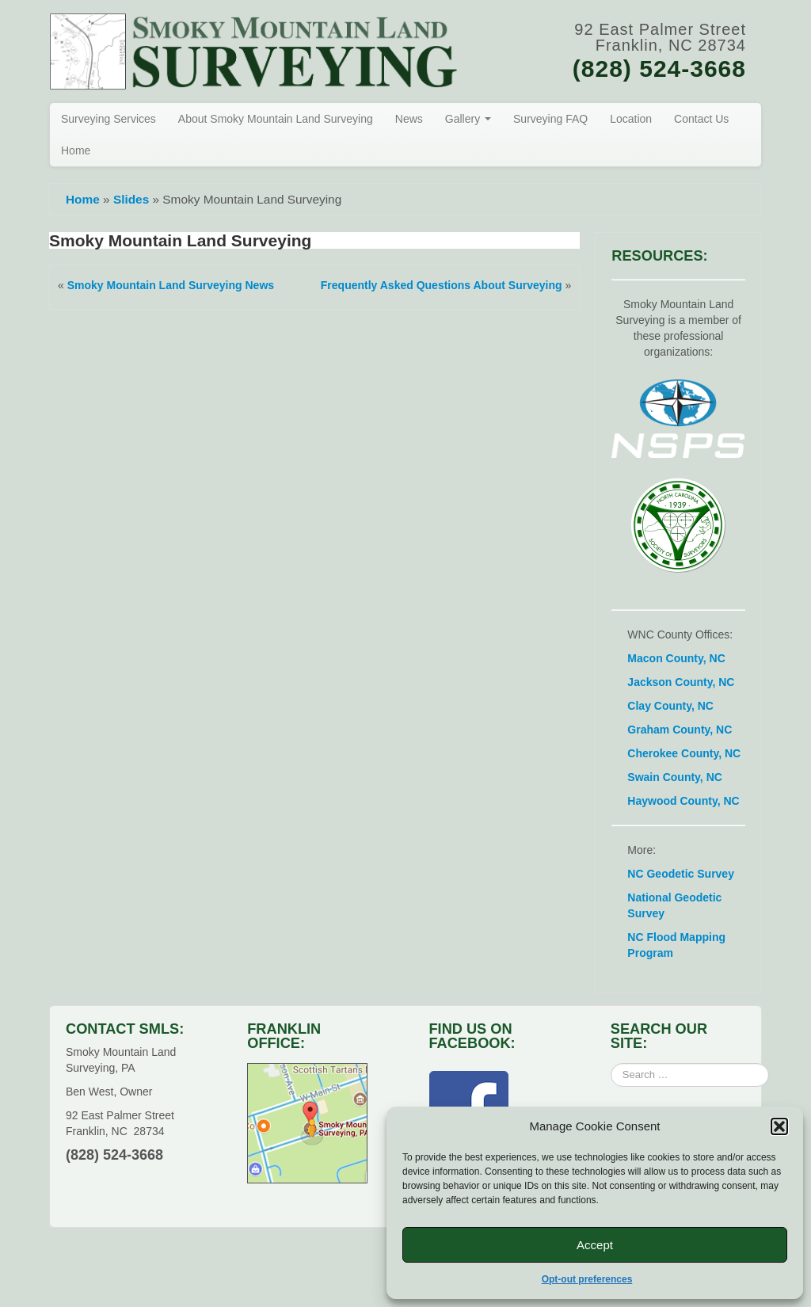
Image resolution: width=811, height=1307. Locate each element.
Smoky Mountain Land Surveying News (170, 285)
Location (631, 118)
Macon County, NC (676, 658)
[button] (779, 1126)
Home (75, 150)
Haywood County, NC (683, 800)
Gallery (468, 118)
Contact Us (701, 118)
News (409, 118)
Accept (595, 1245)
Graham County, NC (679, 729)
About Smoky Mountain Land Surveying (275, 118)
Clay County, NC (670, 705)
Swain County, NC (674, 777)
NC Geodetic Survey (680, 873)
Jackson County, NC (680, 682)
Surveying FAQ (550, 118)
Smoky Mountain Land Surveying (180, 240)
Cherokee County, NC (684, 753)
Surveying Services (108, 118)
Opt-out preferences (587, 1279)
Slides (131, 199)
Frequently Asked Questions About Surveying (441, 285)
